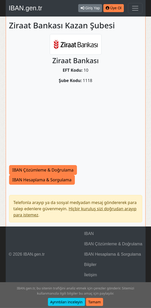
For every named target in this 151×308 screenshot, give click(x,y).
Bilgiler (90, 264)
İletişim (90, 275)
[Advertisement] (75, 126)
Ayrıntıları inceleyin (66, 301)
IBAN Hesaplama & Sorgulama (41, 180)
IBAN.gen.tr (25, 8)
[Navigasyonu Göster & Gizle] (135, 8)
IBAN (89, 233)
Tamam (94, 301)
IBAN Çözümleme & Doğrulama (43, 170)
